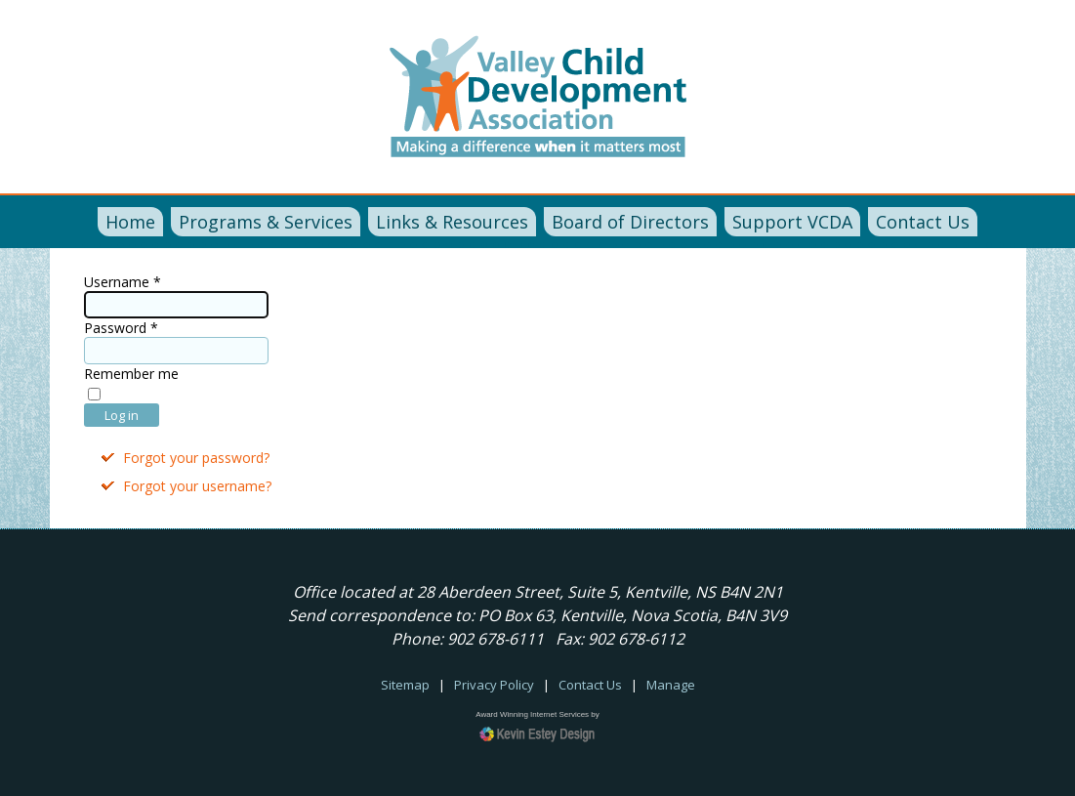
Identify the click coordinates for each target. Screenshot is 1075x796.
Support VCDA (792, 221)
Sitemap (405, 684)
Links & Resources (452, 221)
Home (130, 221)
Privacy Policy (494, 684)
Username (122, 281)
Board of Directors (630, 221)
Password (121, 327)
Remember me (131, 373)
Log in (121, 415)
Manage (670, 684)
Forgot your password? (196, 457)
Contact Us (923, 221)
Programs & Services (265, 221)
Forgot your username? (197, 486)
